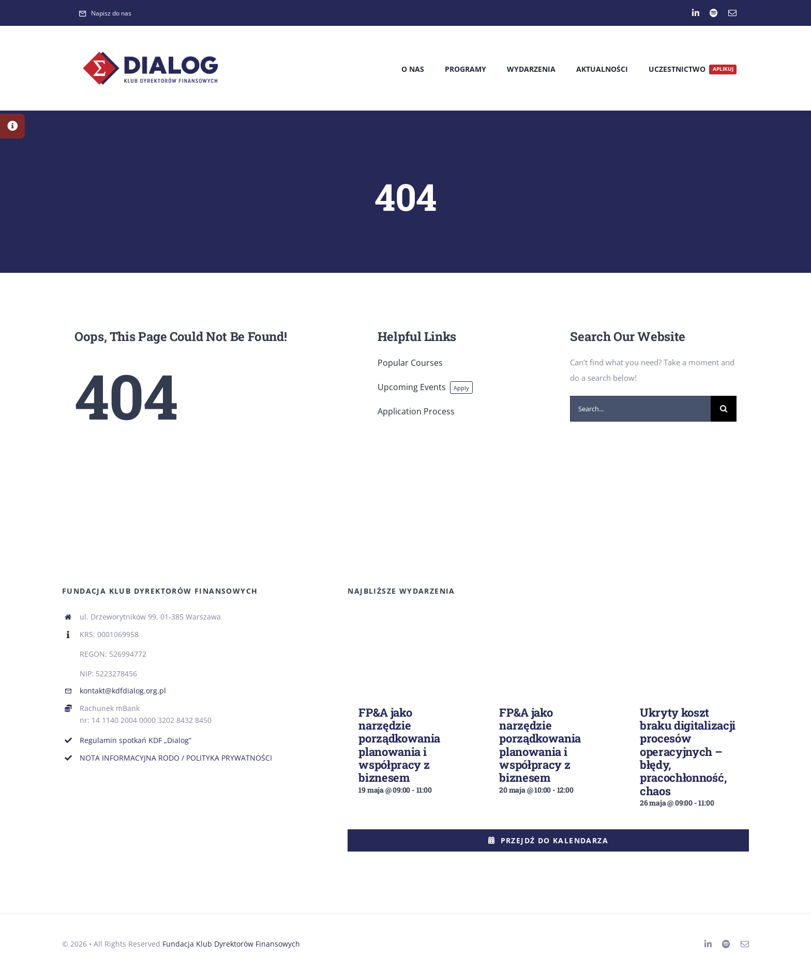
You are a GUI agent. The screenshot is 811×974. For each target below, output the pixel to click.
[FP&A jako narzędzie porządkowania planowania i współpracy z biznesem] (407, 629)
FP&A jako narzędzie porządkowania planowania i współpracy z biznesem (399, 745)
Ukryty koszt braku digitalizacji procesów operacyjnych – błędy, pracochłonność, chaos (687, 751)
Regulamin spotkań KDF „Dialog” (135, 740)
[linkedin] (695, 13)
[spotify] (714, 13)
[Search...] (640, 409)
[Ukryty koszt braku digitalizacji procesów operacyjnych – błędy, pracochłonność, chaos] (688, 629)
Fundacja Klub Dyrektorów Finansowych (231, 944)
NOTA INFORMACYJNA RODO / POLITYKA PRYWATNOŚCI (176, 758)
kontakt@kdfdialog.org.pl (123, 690)
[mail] (732, 13)
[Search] (724, 409)
